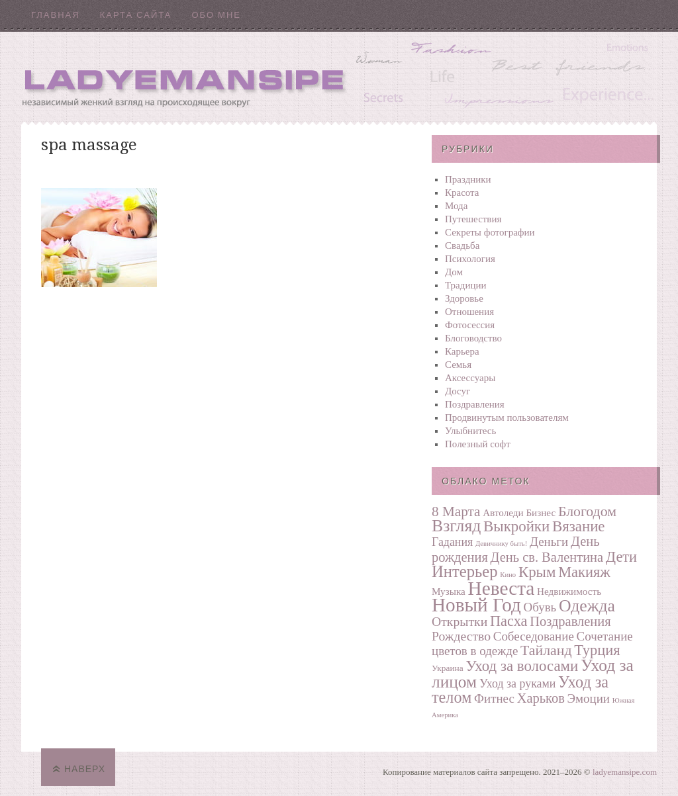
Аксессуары (470, 378)
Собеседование (533, 636)
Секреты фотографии (490, 232)
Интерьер (465, 571)
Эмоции (588, 698)
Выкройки (516, 526)
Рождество (461, 636)
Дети (621, 557)
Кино (508, 574)
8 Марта (456, 511)
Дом (454, 272)
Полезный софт (477, 444)
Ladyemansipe (339, 76)
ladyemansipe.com (625, 772)
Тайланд (545, 650)
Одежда (587, 605)
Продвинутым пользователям (507, 417)
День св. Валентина (547, 557)
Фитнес (494, 698)
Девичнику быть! (501, 543)
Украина (447, 668)
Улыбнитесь (470, 430)
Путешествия (473, 219)
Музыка (448, 591)
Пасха (509, 621)
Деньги (549, 542)
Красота (462, 192)
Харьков (541, 698)
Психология (470, 258)
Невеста (501, 588)
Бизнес (541, 512)
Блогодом (587, 511)
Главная (55, 15)
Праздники (468, 179)
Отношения (469, 311)
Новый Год (476, 604)
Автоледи (503, 512)
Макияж (584, 572)
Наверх (84, 769)
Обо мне (216, 15)
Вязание (578, 526)
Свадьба (462, 245)
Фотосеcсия (470, 325)
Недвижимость (569, 591)
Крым (537, 572)
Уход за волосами (521, 666)
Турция (597, 650)
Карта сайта (136, 15)
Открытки (459, 621)
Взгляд (456, 525)
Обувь (540, 607)
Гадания (452, 542)
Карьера (462, 351)
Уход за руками (517, 683)
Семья (458, 364)
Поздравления (475, 404)
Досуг (457, 391)
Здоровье (464, 298)
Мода (456, 205)
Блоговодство (473, 338)
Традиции (466, 285)
